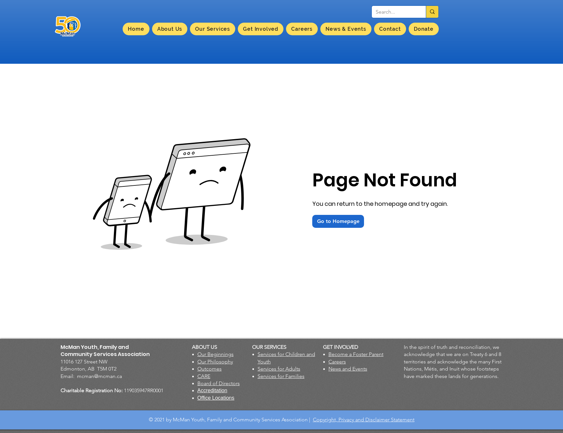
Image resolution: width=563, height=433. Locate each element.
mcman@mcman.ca (99, 376)
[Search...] (394, 12)
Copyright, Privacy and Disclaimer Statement (363, 419)
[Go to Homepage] (338, 221)
